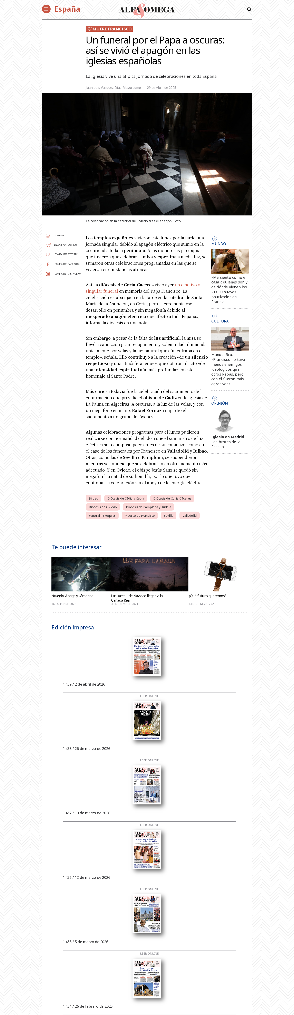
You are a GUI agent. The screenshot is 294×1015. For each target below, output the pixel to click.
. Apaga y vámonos (72, 595)
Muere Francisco (109, 29)
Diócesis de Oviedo (103, 507)
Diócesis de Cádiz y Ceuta (125, 498)
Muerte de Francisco (140, 515)
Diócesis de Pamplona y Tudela (148, 507)
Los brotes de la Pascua (225, 444)
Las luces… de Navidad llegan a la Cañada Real (137, 597)
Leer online (149, 696)
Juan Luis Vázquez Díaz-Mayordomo (113, 87)
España (67, 9)
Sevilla (168, 515)
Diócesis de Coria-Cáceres (172, 498)
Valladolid (190, 515)
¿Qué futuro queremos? (207, 595)
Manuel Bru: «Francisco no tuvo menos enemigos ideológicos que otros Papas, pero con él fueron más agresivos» (228, 369)
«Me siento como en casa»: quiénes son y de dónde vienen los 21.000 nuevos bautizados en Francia (229, 289)
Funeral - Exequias (102, 515)
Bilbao (93, 498)
